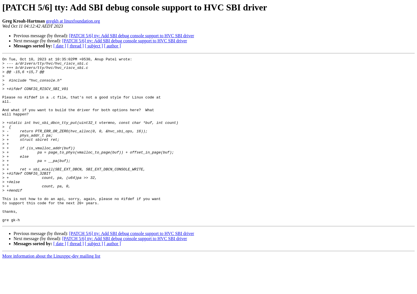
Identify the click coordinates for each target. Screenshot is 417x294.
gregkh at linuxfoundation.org (73, 21)
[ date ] (59, 45)
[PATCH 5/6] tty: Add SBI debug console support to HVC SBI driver (131, 35)
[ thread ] (75, 45)
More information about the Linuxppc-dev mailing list (51, 289)
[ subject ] (94, 45)
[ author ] (112, 45)
